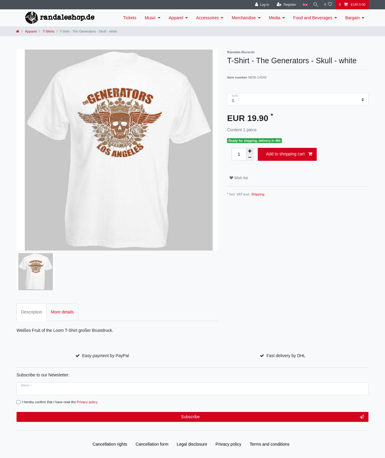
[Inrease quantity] (249, 151)
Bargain (352, 17)
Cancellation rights (110, 444)
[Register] (284, 4)
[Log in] (260, 4)
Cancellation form (152, 444)
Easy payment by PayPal (105, 355)
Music (150, 17)
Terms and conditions (269, 444)
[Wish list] (328, 4)
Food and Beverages (312, 17)
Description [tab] (31, 312)
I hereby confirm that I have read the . (60, 402)
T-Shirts (48, 31)
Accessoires (207, 17)
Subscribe (272, 417)
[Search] (315, 4)
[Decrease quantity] (249, 157)
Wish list (238, 178)
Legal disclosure (192, 444)
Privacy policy (229, 444)
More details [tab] (62, 312)
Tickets (129, 17)
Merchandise (244, 17)
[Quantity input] (239, 154)
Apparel (176, 17)
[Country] (303, 4)
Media (274, 17)
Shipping (257, 194)
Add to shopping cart (289, 154)
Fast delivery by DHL (286, 355)
